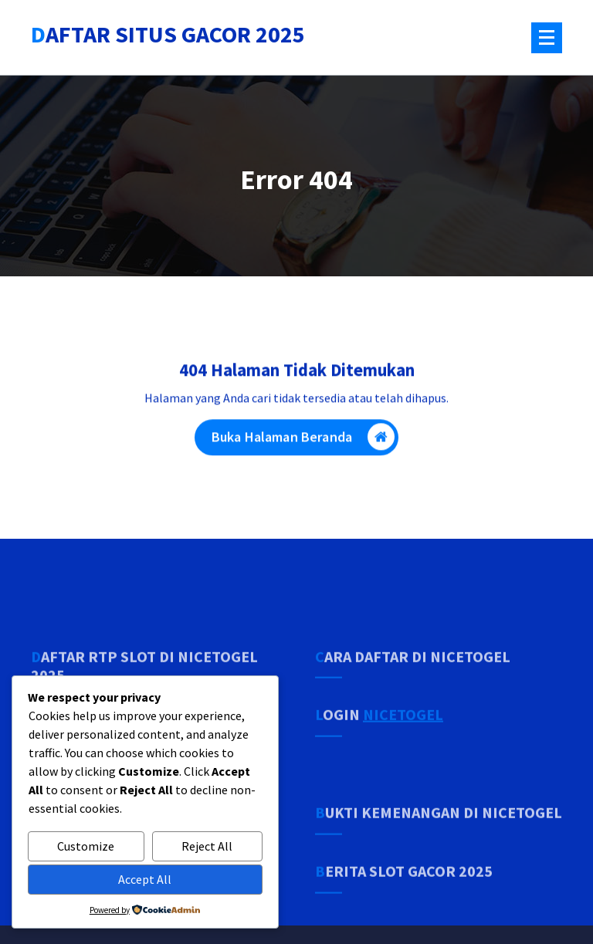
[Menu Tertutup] (546, 37)
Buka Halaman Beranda (303, 439)
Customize (85, 846)
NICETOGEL (403, 747)
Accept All (144, 879)
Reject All (206, 846)
